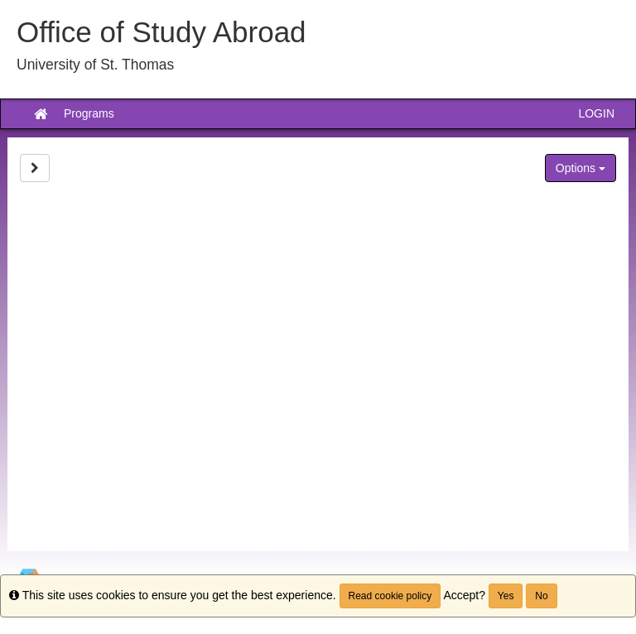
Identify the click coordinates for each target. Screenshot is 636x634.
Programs (89, 113)
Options (580, 168)
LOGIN (596, 113)
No (541, 596)
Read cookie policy (390, 596)
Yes (506, 596)
